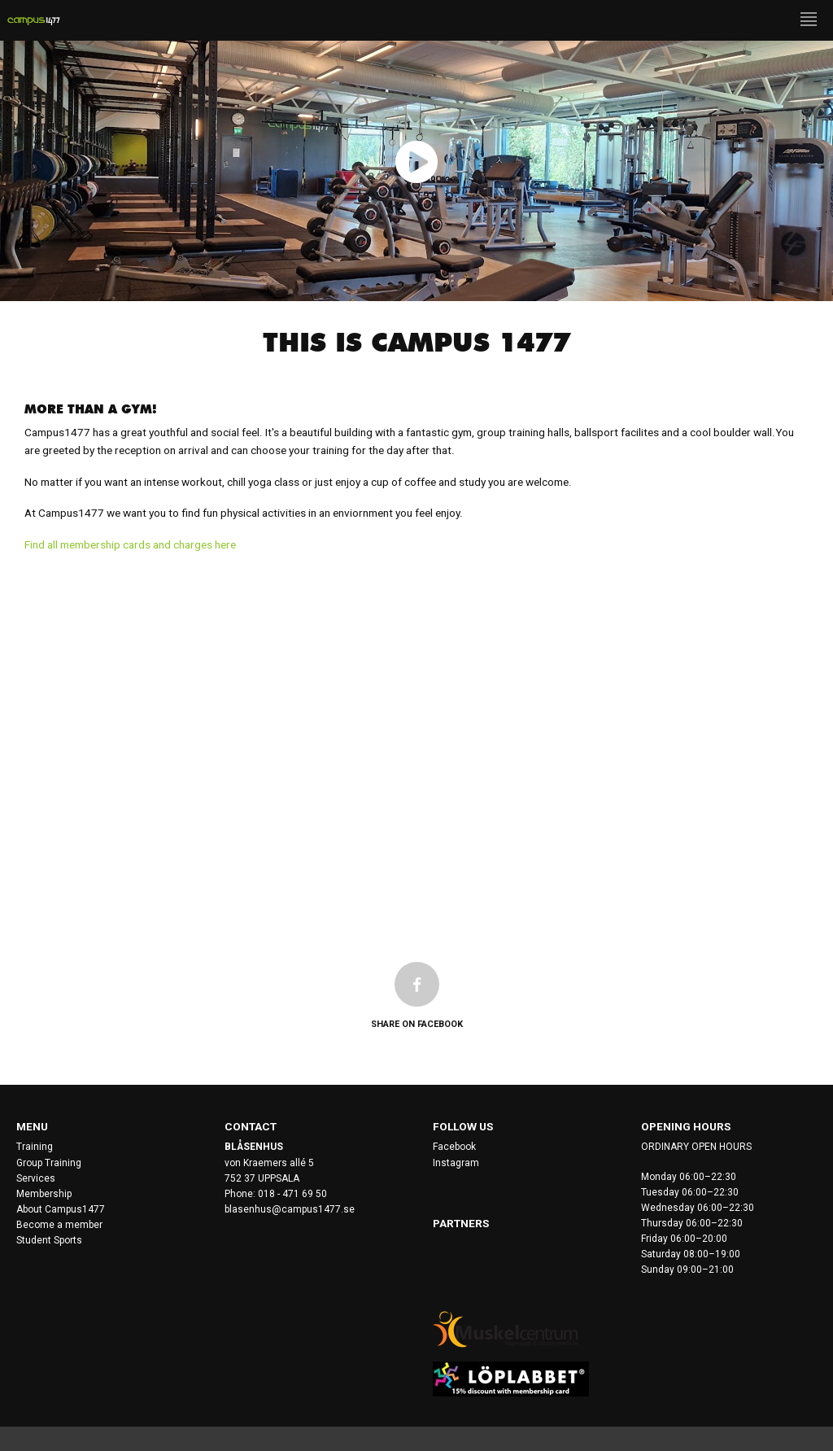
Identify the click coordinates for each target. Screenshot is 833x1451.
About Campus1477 (60, 1209)
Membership (44, 1194)
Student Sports (49, 1240)
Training (34, 1146)
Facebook (454, 1146)
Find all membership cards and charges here (130, 544)
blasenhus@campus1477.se (290, 1209)
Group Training (48, 1163)
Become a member (59, 1224)
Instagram (456, 1163)
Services (35, 1178)
